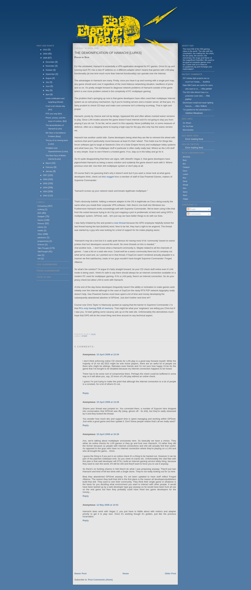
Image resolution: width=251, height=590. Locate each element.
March (48, 163)
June (48, 86)
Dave (185, 171)
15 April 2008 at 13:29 (108, 402)
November (50, 66)
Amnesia (186, 157)
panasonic (42, 237)
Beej (185, 160)
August (49, 78)
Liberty (40, 227)
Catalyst (186, 167)
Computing (42, 206)
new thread (120, 223)
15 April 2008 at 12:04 (108, 354)
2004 (45, 188)
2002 (45, 196)
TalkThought (43, 252)
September (50, 74)
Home (126, 573)
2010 (45, 50)
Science (41, 244)
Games (41, 220)
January (49, 171)
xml (39, 259)
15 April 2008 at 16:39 (108, 434)
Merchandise (188, 130)
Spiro (185, 195)
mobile (40, 230)
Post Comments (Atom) (100, 579)
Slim (184, 188)
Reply (86, 393)
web (39, 255)
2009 (45, 54)
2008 (45, 58)
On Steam (187, 123)
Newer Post (80, 573)
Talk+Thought (43, 248)
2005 (45, 183)
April (48, 94)
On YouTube (188, 126)
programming (43, 241)
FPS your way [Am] (54, 114)
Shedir (185, 185)
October (49, 70)
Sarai (185, 181)
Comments (194, 214)
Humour (41, 223)
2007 (45, 175)
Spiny (185, 192)
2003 (45, 191)
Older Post (170, 573)
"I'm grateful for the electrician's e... (197, 110)
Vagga (185, 199)
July (48, 82)
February (50, 167)
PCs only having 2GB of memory (96, 308)
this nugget (108, 176)
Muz (184, 178)
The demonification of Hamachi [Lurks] (108, 53)
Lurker (185, 174)
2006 (45, 179)
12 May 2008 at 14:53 (107, 505)
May (48, 90)
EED (40, 213)
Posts (191, 209)
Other (40, 234)
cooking (41, 209)
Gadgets (41, 216)
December (50, 62)
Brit (184, 164)
